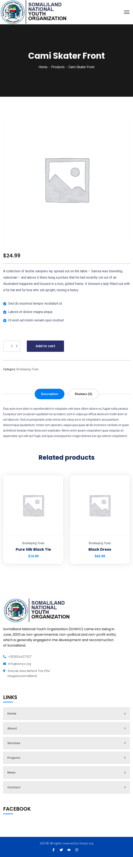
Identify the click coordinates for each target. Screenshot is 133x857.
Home (43, 67)
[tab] (49, 394)
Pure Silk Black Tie (33, 549)
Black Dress (99, 549)
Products (58, 67)
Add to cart (45, 346)
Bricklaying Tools (27, 369)
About (66, 728)
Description (49, 394)
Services (66, 743)
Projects (66, 758)
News (66, 772)
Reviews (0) (83, 394)
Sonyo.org (86, 843)
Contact (66, 787)
